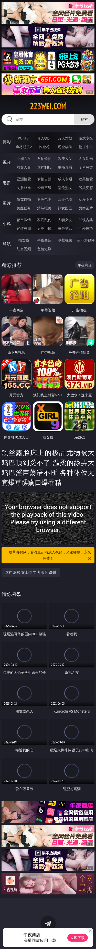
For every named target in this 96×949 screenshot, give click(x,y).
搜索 (84, 119)
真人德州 (44, 138)
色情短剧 (44, 248)
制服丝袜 (24, 187)
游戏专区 (86, 138)
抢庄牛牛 (86, 146)
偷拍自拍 (44, 178)
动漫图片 (86, 199)
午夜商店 (44, 240)
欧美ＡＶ (65, 158)
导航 (7, 244)
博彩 (7, 142)
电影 (7, 182)
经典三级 (44, 187)
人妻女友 (65, 219)
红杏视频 (24, 248)
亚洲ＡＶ (24, 158)
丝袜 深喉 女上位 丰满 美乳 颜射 (30, 572)
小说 (7, 223)
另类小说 (44, 228)
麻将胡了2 (24, 146)
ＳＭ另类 (86, 167)
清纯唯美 (44, 208)
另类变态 (86, 187)
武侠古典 (86, 219)
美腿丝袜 (24, 208)
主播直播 (65, 167)
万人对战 (65, 138)
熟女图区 (65, 208)
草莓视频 (65, 240)
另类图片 (86, 208)
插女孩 (23, 240)
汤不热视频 (86, 240)
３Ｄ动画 (86, 158)
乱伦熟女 (65, 187)
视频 (7, 162)
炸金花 (44, 146)
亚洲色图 (44, 199)
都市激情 (24, 219)
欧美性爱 (86, 178)
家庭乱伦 (44, 219)
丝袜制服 (44, 167)
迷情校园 (24, 228)
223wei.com (48, 106)
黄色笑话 (65, 228)
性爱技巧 (86, 228)
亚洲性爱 (24, 178)
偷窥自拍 (24, 199)
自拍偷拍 (44, 158)
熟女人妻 (24, 167)
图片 (7, 203)
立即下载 (77, 937)
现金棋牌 (65, 146)
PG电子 (24, 138)
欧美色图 (65, 199)
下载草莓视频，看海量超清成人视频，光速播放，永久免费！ (48, 555)
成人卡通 (65, 178)
